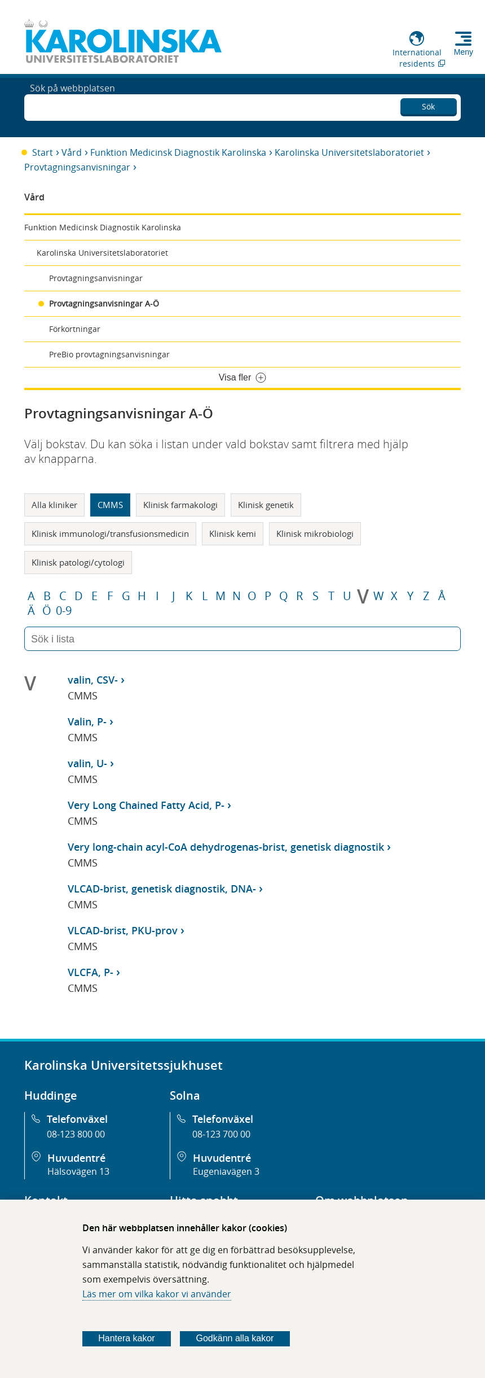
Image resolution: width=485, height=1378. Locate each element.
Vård (71, 152)
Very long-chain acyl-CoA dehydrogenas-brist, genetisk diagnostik (226, 847)
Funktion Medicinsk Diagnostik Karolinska (178, 152)
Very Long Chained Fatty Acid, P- (146, 805)
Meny (463, 51)
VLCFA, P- (90, 972)
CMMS (110, 504)
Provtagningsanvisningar (77, 167)
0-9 (64, 611)
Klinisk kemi (232, 533)
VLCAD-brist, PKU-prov (123, 930)
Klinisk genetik (266, 504)
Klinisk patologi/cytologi (78, 562)
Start (42, 152)
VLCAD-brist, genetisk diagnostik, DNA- (162, 888)
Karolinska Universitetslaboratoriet (349, 152)
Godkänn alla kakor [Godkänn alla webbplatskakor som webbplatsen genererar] (235, 1338)
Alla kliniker (54, 504)
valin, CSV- (93, 679)
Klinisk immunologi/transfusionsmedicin (110, 533)
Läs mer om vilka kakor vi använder (156, 1294)
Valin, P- (87, 721)
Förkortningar (74, 328)
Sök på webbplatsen (72, 106)
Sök (428, 104)
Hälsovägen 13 (78, 1171)
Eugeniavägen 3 (226, 1171)
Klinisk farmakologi (180, 504)
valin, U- (87, 763)
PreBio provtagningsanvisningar (109, 354)
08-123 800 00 (76, 1134)
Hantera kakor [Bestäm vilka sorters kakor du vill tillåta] (126, 1338)
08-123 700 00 (221, 1134)
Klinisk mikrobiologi (315, 533)
